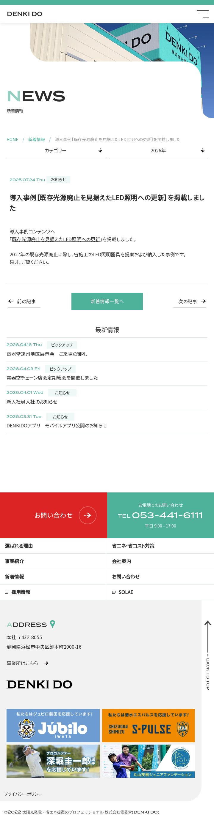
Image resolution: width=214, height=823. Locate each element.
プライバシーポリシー (23, 794)
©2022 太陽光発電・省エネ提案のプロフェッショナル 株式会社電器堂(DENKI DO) (82, 812)
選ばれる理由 (19, 545)
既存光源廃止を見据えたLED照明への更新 (56, 239)
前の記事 (26, 301)
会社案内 (121, 561)
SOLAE (125, 591)
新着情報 (36, 139)
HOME (12, 139)
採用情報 (20, 591)
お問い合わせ (65, 515)
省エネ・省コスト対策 (133, 545)
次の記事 (187, 301)
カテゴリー (56, 150)
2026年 (158, 150)
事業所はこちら (22, 662)
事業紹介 (14, 561)
